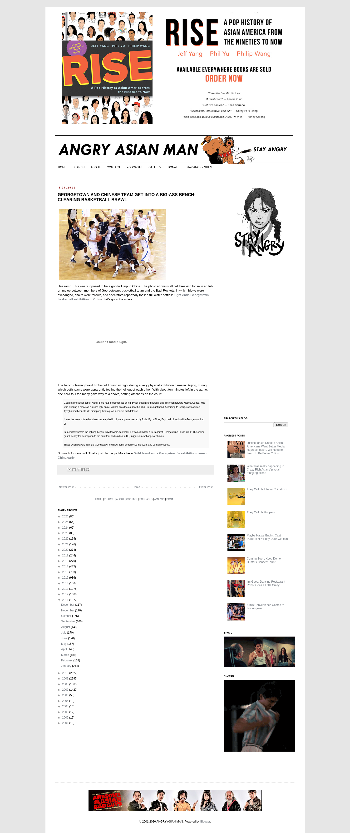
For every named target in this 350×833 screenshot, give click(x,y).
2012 (65, 594)
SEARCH (79, 167)
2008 (65, 684)
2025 (65, 522)
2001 (65, 723)
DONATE (173, 167)
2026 (65, 516)
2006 (65, 695)
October (66, 616)
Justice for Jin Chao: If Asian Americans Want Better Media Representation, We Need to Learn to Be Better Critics (266, 448)
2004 (65, 706)
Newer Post (66, 487)
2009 (65, 678)
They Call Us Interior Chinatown (267, 489)
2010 (65, 673)
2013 (65, 588)
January (66, 666)
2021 (65, 544)
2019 (65, 555)
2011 (65, 600)
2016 (65, 572)
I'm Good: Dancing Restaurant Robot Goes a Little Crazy (266, 583)
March (65, 655)
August (66, 627)
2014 (65, 583)
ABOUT (96, 167)
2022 (65, 538)
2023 (65, 533)
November (68, 610)
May (64, 643)
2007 (65, 689)
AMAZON (159, 499)
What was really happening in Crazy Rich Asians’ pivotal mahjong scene (265, 470)
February (67, 660)
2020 (65, 549)
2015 (65, 577)
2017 (65, 566)
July (64, 632)
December (68, 604)
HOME (62, 167)
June (64, 638)
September (68, 621)
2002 (65, 717)
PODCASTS (134, 167)
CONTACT (113, 167)
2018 (65, 561)
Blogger (205, 821)
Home (136, 487)
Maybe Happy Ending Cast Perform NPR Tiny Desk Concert (267, 537)
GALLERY (155, 167)
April (64, 649)
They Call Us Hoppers (261, 512)
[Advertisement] (259, 337)
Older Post (206, 487)
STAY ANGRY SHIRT (199, 167)
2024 (65, 527)
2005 (65, 701)
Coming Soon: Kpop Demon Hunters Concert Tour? (264, 560)
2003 (65, 712)
